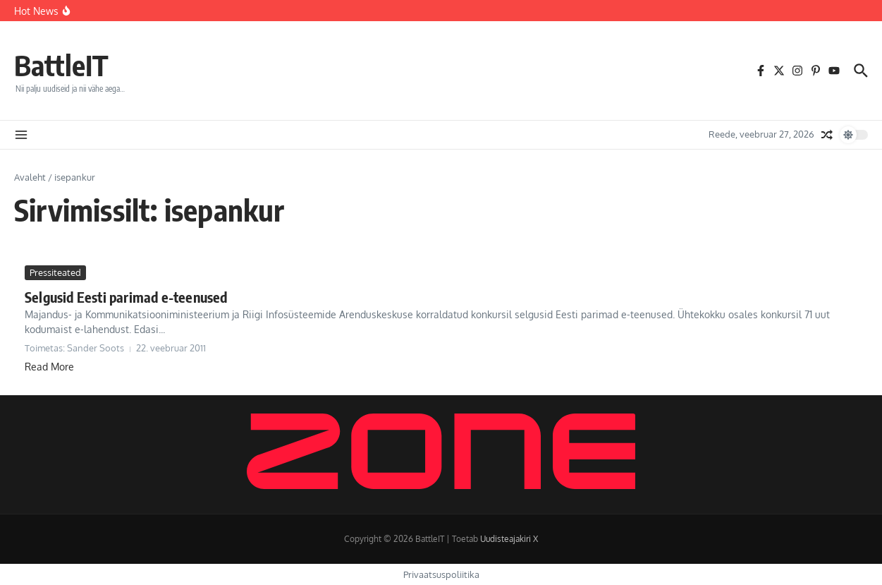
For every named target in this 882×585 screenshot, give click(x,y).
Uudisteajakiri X (509, 538)
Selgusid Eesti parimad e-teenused (126, 297)
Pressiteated (55, 272)
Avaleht (30, 177)
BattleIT (61, 65)
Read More (49, 367)
